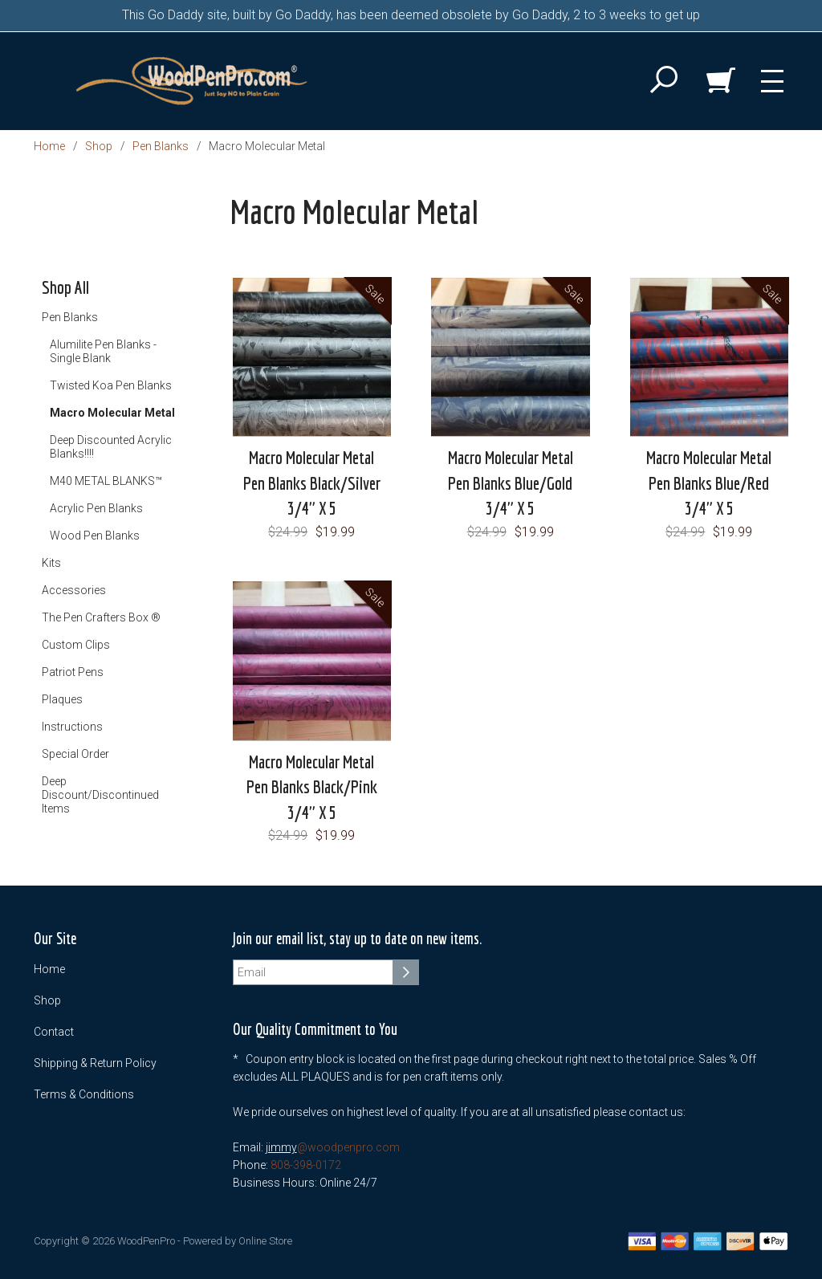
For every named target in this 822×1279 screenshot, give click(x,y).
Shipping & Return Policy (95, 1063)
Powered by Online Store (237, 1241)
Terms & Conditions (84, 1094)
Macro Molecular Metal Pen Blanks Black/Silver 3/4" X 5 (311, 482)
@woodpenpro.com (348, 1147)
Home (49, 146)
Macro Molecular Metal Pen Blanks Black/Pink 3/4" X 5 (311, 787)
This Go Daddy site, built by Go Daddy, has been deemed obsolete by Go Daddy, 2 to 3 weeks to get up (411, 14)
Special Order (75, 753)
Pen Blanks (160, 146)
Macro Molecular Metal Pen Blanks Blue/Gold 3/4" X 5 (510, 482)
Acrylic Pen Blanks (96, 508)
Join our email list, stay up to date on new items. (357, 939)
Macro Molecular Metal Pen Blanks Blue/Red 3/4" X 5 (708, 482)
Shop (98, 146)
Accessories (74, 590)
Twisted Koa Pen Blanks (111, 385)
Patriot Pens (73, 672)
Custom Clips (76, 644)
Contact (54, 1031)
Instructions (72, 726)
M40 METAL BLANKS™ (106, 481)
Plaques (62, 699)
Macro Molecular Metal (112, 412)
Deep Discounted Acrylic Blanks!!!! (111, 447)
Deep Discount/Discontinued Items (100, 795)
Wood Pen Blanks (95, 535)
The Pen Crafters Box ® (101, 617)
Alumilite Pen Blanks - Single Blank (103, 351)
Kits (51, 562)
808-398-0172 (306, 1165)
